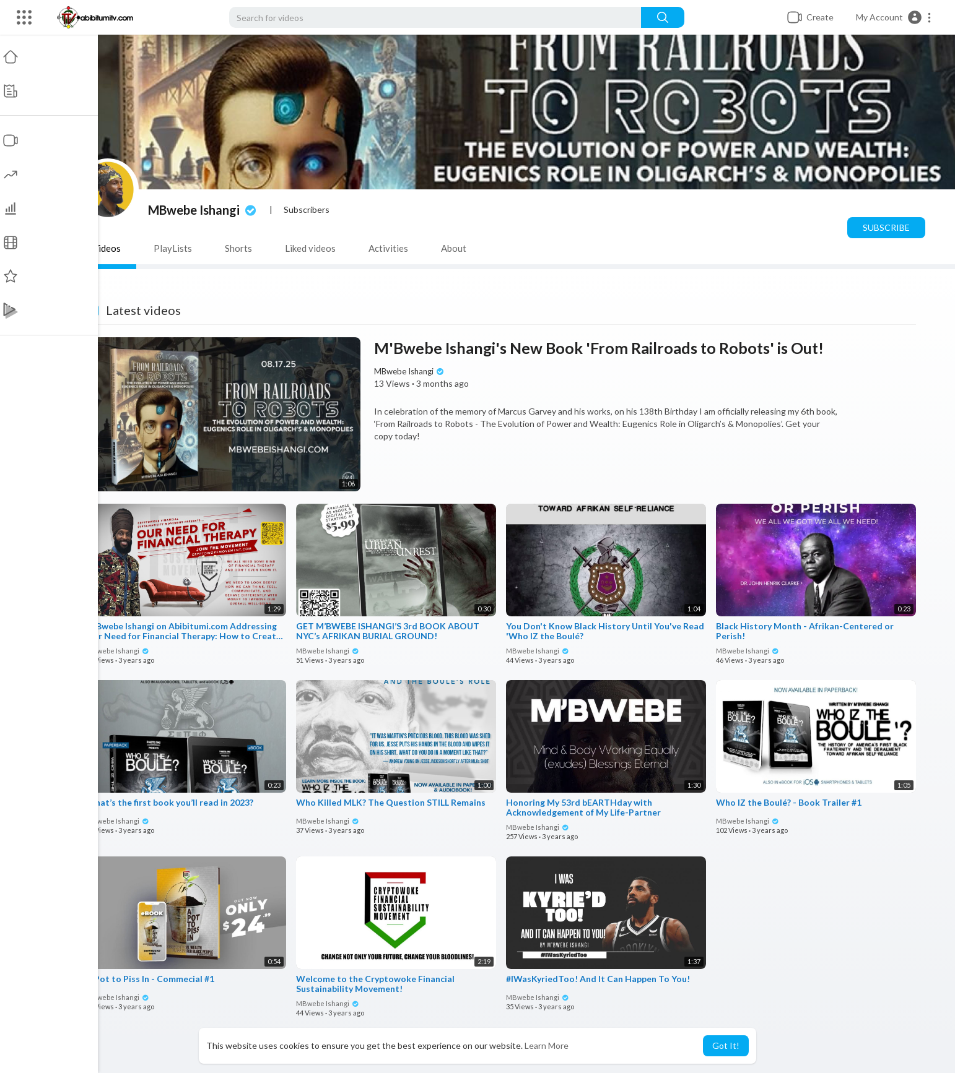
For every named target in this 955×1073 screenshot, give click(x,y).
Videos (108, 248)
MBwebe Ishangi (204, 209)
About (455, 248)
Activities (389, 248)
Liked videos (311, 248)
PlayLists (174, 248)
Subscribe (887, 227)
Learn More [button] (547, 1045)
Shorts (239, 248)
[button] (894, 17)
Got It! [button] (725, 1045)
